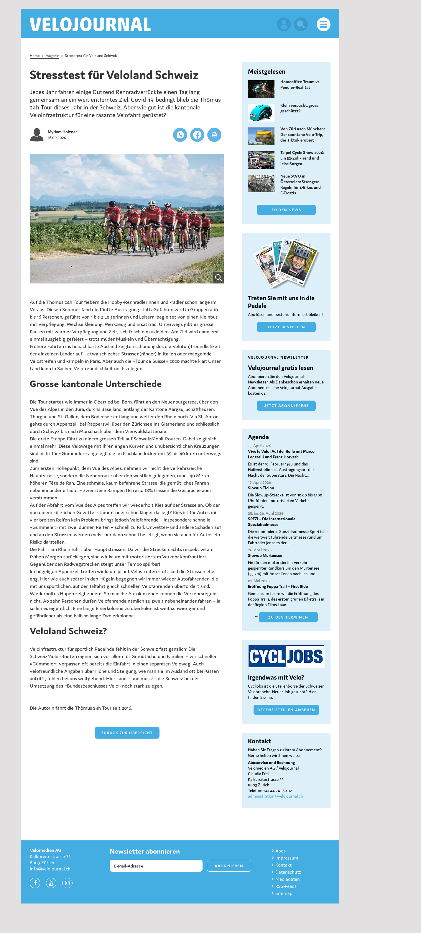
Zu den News (286, 209)
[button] (180, 135)
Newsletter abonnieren (145, 851)
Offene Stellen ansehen (286, 709)
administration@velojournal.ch (275, 796)
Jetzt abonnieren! (286, 405)
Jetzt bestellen (286, 326)
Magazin (52, 55)
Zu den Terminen (288, 617)
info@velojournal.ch (50, 869)
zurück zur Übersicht (127, 732)
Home (35, 55)
